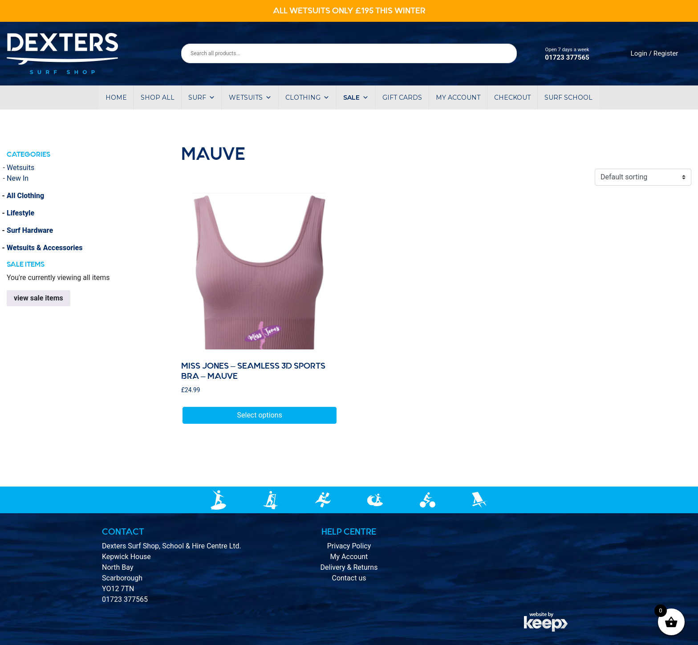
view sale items (38, 298)
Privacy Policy (349, 546)
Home (116, 97)
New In (17, 178)
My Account (349, 556)
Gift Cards (402, 97)
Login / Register (654, 53)
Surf (201, 97)
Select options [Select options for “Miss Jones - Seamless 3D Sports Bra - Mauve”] (259, 415)
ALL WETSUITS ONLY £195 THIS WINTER (349, 11)
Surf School (568, 97)
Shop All (157, 97)
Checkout (512, 97)
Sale (356, 97)
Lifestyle (20, 213)
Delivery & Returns (349, 567)
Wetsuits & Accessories (44, 247)
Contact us (349, 578)
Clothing (307, 97)
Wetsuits (250, 97)
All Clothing (25, 195)
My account (458, 97)
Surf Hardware (30, 230)
